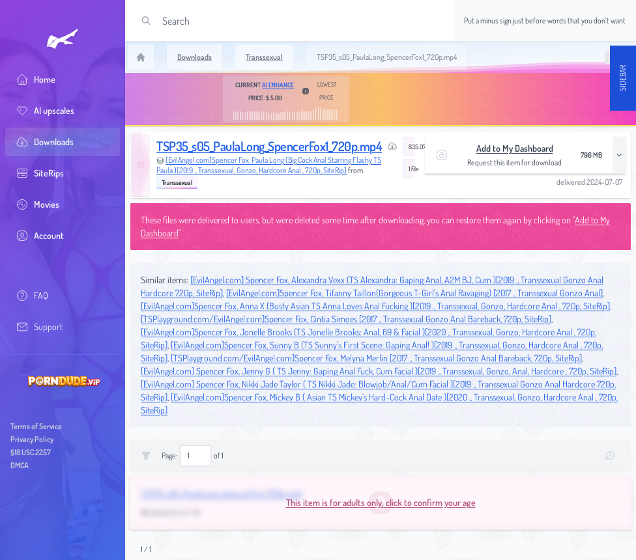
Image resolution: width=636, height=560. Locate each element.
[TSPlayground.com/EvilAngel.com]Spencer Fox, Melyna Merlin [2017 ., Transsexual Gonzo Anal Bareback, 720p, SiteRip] (376, 357)
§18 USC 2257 (30, 452)
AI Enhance (278, 85)
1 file (411, 169)
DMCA (19, 465)
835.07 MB (411, 146)
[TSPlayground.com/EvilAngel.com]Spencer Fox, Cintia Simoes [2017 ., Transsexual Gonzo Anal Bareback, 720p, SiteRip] (346, 318)
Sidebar (623, 78)
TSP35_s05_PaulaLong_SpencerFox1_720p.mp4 (269, 145)
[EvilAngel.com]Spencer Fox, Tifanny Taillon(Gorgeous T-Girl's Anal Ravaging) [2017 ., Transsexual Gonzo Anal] (414, 292)
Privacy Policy (31, 439)
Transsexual (177, 182)
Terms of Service (36, 426)
